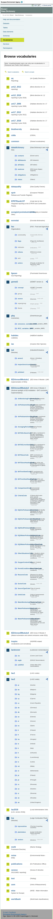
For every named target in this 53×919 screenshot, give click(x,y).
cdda (13, 135)
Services (6, 44)
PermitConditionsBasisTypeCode (24, 568)
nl (18, 771)
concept (20, 288)
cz (18, 703)
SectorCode (22, 584)
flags (19, 241)
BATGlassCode (23, 455)
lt (18, 753)
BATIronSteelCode (24, 471)
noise (13, 855)
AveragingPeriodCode (24, 427)
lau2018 (14, 810)
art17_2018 (16, 121)
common (15, 141)
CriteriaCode (22, 495)
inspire (14, 641)
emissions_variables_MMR (24, 324)
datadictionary (17, 147)
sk (18, 798)
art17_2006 (16, 104)
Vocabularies (8, 40)
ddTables (21, 165)
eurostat (15, 221)
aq (12, 78)
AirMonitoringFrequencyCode (24, 399)
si (18, 793)
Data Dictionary (19, 15)
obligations (22, 175)
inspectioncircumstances (24, 364)
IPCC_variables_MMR (24, 328)
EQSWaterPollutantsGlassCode (24, 535)
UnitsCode (21, 595)
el (18, 721)
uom (13, 885)
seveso (14, 870)
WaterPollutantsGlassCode (24, 608)
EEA (12, 2)
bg (19, 694)
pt (18, 780)
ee (18, 717)
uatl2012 (21, 665)
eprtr (13, 193)
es (18, 726)
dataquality (16, 187)
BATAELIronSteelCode (24, 445)
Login (35, 5)
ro (18, 784)
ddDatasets (22, 160)
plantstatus (22, 832)
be (18, 690)
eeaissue (21, 169)
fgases (14, 273)
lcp (12, 818)
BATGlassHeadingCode (24, 462)
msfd (13, 847)
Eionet (12, 15)
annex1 (20, 358)
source (20, 298)
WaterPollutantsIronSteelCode (24, 619)
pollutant (21, 372)
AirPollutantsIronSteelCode (24, 416)
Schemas (6, 36)
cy (18, 698)
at (18, 685)
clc (19, 656)
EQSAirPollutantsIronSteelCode (24, 519)
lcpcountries (22, 826)
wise (13, 891)
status (20, 179)
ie (18, 744)
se (18, 789)
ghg (13, 316)
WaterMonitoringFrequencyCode (24, 602)
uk (18, 802)
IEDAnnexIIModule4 (20, 633)
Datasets (6, 23)
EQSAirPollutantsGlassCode (24, 510)
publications (16, 864)
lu (18, 757)
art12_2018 (16, 95)
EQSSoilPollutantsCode (24, 528)
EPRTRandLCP (18, 201)
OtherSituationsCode (24, 553)
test (13, 878)
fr (18, 735)
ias (12, 344)
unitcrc (20, 263)
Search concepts (29, 72)
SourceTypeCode (24, 588)
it (18, 748)
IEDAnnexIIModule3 (20, 388)
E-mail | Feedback (9, 912)
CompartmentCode (24, 488)
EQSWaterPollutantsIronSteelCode (24, 544)
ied (12, 350)
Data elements (8, 32)
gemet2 (14, 282)
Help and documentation (11, 19)
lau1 (13, 673)
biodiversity (16, 129)
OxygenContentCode (24, 562)
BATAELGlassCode (24, 433)
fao (12, 227)
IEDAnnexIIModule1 (20, 380)
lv (18, 762)
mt (19, 766)
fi (18, 730)
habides (14, 335)
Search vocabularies (13, 72)
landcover (15, 650)
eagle (20, 660)
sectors (20, 839)
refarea (20, 252)
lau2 (13, 679)
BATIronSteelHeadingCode (24, 479)
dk (18, 712)
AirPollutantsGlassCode (24, 405)
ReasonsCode (23, 575)
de (18, 708)
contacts (21, 156)
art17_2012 (16, 112)
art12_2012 (16, 87)
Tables (5, 28)
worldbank (16, 899)
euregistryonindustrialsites (20, 212)
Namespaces (7, 48)
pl (18, 775)
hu (19, 739)
